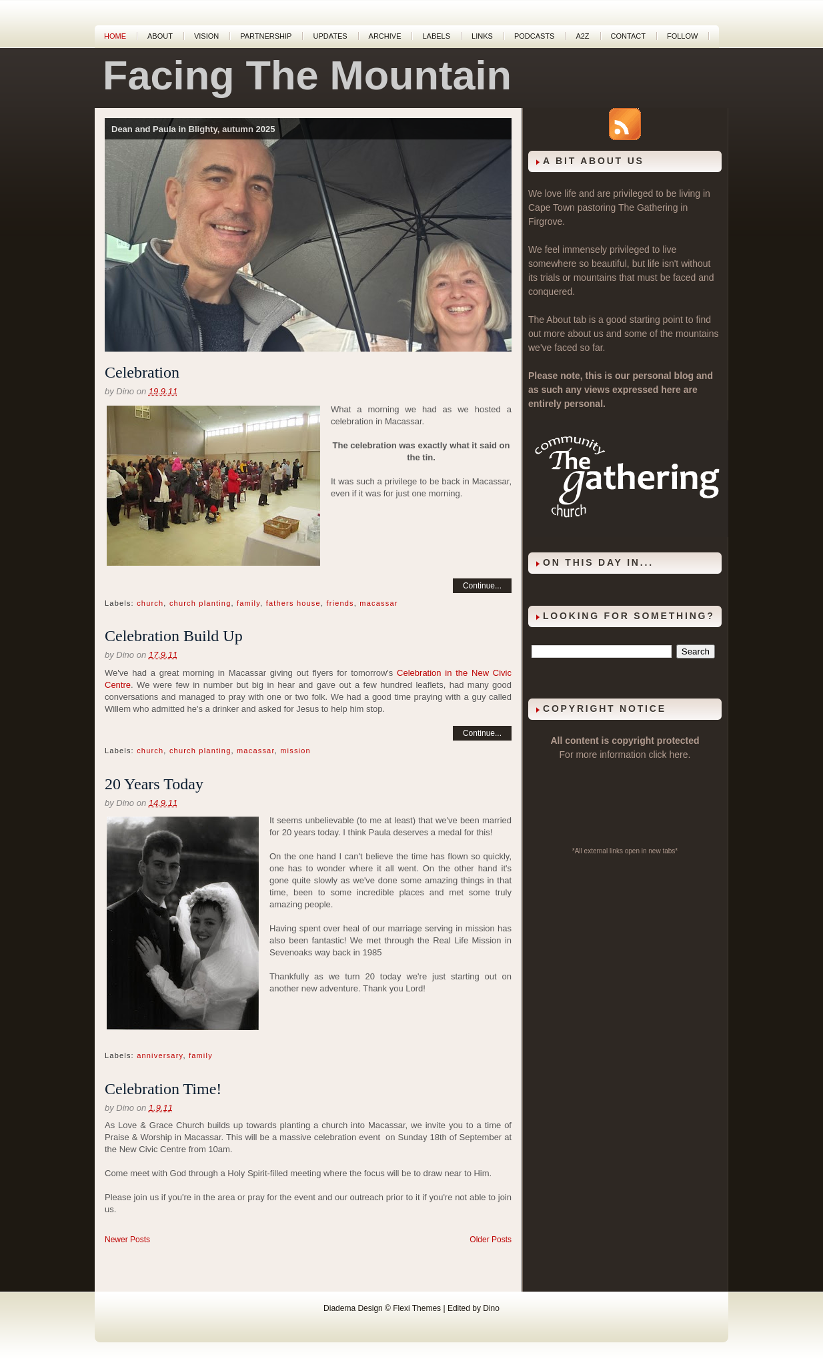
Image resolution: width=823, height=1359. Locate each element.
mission (295, 751)
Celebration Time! (163, 1088)
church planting (200, 603)
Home (115, 36)
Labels (436, 36)
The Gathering (648, 207)
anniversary (160, 1055)
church (150, 603)
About (160, 36)
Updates (330, 36)
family (248, 603)
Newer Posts (127, 1239)
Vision (206, 36)
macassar (378, 603)
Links (482, 36)
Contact (628, 36)
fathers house (293, 603)
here (679, 754)
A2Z (582, 36)
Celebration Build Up (174, 635)
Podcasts (534, 36)
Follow (682, 36)
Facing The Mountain (307, 75)
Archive (385, 36)
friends (339, 603)
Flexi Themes (417, 1308)
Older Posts (491, 1239)
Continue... (482, 585)
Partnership (265, 36)
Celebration (142, 372)
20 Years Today (154, 784)
